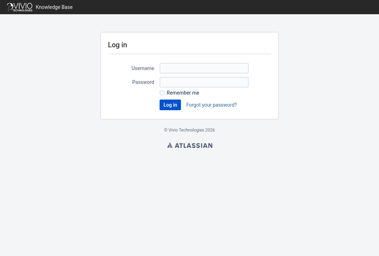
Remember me (183, 93)
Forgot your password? (211, 105)
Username (142, 68)
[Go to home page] (40, 7)
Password (143, 82)
